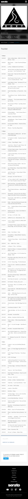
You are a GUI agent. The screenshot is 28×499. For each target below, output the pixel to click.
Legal (14, 479)
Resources (14, 477)
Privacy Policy (14, 481)
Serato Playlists (4, 42)
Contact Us (14, 470)
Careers (14, 475)
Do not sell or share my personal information (14, 494)
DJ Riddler (11, 42)
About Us (14, 472)
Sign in (6, 458)
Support (14, 468)
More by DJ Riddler (8, 442)
